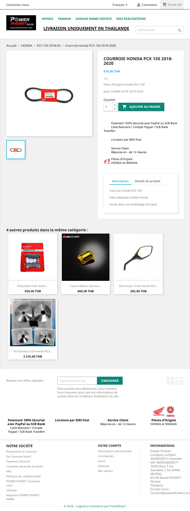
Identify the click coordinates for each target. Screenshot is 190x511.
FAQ (8, 471)
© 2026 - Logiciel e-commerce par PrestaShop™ (95, 506)
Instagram (179, 381)
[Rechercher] (160, 30)
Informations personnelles (115, 451)
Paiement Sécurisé (18, 461)
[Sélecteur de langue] (121, 5)
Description (120, 181)
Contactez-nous (17, 5)
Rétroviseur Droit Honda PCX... (138, 286)
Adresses (103, 466)
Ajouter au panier (141, 106)
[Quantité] (108, 107)
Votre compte (109, 446)
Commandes (106, 456)
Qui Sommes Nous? (18, 456)
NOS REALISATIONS (131, 19)
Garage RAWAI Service (94, 19)
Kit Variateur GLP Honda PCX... (33, 351)
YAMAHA (64, 19)
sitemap (11, 490)
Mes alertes (105, 471)
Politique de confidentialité (23, 476)
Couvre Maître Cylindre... (85, 286)
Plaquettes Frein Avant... (32, 286)
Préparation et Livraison (21, 451)
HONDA (47, 19)
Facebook (170, 381)
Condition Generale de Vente (24, 466)
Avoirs (102, 461)
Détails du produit (147, 181)
